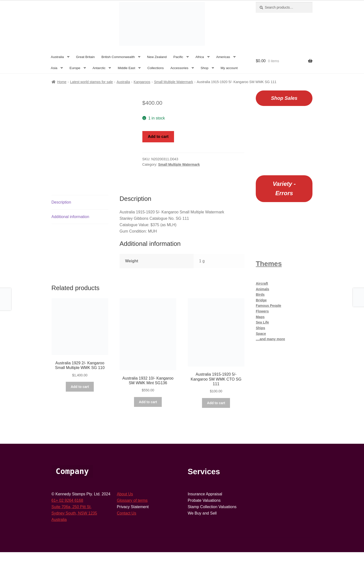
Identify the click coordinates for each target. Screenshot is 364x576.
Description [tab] (61, 226)
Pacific (178, 57)
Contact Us (126, 537)
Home (61, 82)
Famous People (268, 306)
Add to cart (158, 136)
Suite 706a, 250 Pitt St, (72, 530)
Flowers (262, 311)
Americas (223, 57)
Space (261, 334)
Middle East (126, 68)
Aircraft (262, 283)
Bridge (261, 300)
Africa (199, 57)
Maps (260, 317)
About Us (125, 518)
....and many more (270, 339)
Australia (57, 57)
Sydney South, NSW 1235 (74, 537)
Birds (260, 294)
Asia (54, 68)
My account (229, 68)
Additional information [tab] (70, 240)
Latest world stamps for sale (91, 82)
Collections (155, 68)
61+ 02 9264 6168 (67, 524)
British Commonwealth (118, 57)
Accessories (179, 68)
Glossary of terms (132, 524)
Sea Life (262, 322)
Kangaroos (142, 82)
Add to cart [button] (80, 410)
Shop (204, 68)
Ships (260, 328)
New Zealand (157, 57)
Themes (269, 263)
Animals (262, 289)
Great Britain (85, 57)
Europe (74, 68)
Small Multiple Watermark (173, 82)
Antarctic (99, 68)
